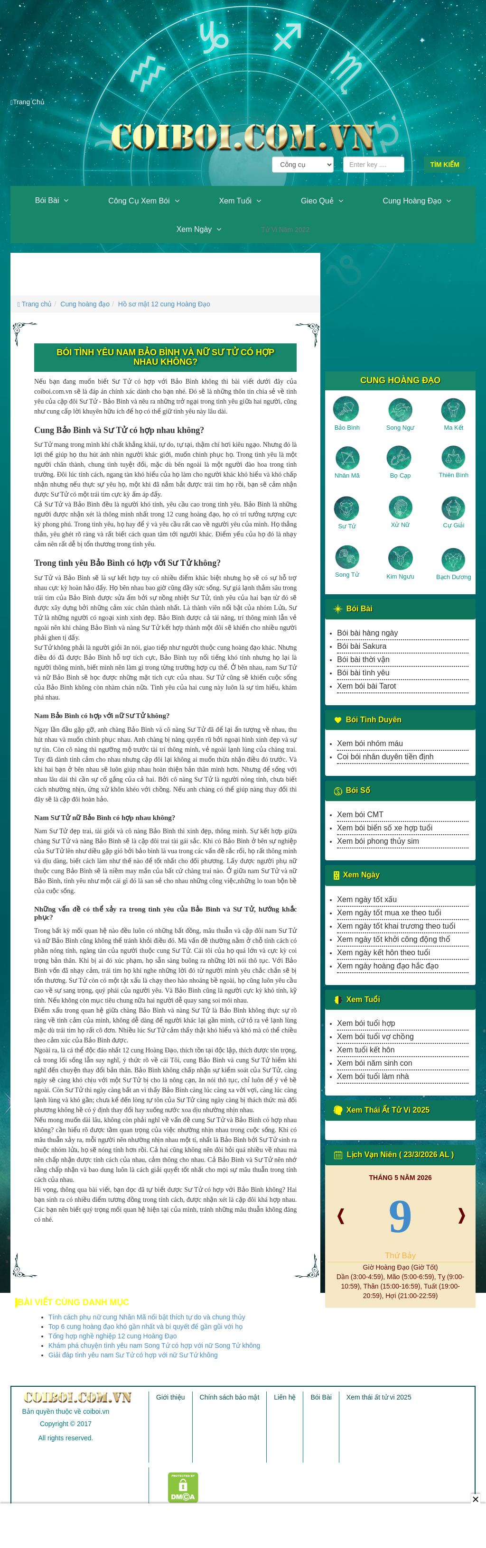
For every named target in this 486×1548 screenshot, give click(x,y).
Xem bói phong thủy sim (378, 841)
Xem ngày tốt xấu (367, 899)
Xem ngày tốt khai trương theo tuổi (396, 926)
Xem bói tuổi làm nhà (373, 1076)
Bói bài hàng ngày (367, 633)
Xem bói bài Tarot (366, 686)
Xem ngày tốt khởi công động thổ (393, 939)
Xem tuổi (235, 201)
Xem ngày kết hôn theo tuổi (383, 953)
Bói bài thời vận (363, 659)
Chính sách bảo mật (230, 1397)
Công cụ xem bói (138, 201)
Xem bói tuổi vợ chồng (375, 1036)
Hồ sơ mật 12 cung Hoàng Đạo (164, 304)
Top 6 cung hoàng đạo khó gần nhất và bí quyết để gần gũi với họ (145, 1326)
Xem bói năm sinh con (374, 1063)
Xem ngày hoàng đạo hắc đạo (388, 966)
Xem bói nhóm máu (370, 743)
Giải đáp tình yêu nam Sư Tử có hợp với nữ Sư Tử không (133, 1355)
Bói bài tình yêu (363, 673)
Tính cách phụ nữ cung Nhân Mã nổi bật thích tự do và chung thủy (146, 1317)
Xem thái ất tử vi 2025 (378, 1397)
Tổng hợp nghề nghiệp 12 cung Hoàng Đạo (112, 1336)
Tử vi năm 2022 (285, 229)
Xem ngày (194, 229)
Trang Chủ (27, 102)
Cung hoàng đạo (412, 201)
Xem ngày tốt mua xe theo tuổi (389, 913)
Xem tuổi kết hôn (365, 1050)
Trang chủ (35, 304)
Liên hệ (285, 1397)
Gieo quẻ (317, 201)
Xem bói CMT (360, 815)
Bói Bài (47, 200)
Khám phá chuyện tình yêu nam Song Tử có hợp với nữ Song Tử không (154, 1345)
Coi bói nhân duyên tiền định (385, 757)
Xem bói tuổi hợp (366, 1023)
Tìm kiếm (444, 164)
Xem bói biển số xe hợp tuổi (384, 828)
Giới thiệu (170, 1397)
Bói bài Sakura (361, 646)
